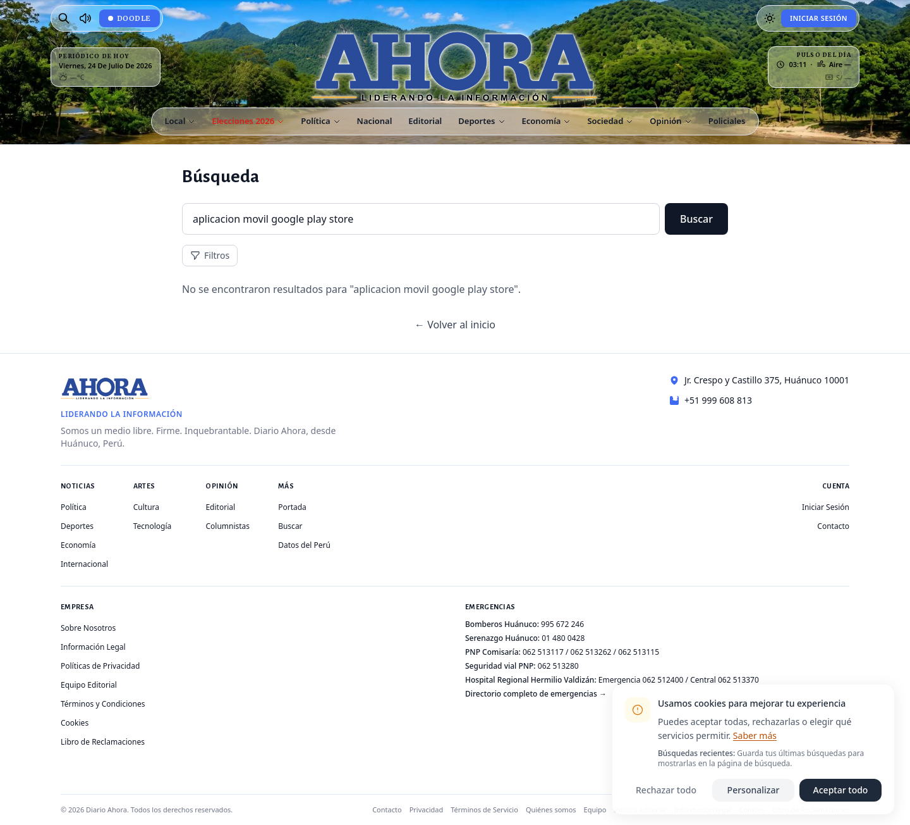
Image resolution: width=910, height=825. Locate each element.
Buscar (696, 219)
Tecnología (152, 526)
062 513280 (558, 666)
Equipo (595, 809)
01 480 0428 (563, 638)
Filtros (209, 255)
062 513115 (638, 652)
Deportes (77, 526)
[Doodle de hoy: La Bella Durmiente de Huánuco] (129, 18)
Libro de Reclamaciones (103, 741)
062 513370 (738, 679)
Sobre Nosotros (88, 628)
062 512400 (663, 679)
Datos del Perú (304, 545)
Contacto (833, 526)
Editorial (220, 507)
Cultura (146, 507)
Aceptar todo (840, 790)
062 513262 (591, 652)
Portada (292, 507)
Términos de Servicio (484, 809)
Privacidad (427, 809)
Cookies (74, 722)
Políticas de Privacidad (100, 666)
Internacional (84, 564)
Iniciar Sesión (818, 18)
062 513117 (543, 652)
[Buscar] (64, 18)
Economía (78, 545)
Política (74, 507)
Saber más (755, 735)
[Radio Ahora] (85, 18)
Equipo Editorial (89, 684)
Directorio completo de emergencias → (536, 693)
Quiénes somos (551, 809)
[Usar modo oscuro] (770, 18)
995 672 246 (562, 624)
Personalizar (753, 790)
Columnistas (227, 526)
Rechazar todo (666, 790)
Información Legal (93, 647)
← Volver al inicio (455, 325)
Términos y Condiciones (103, 703)
